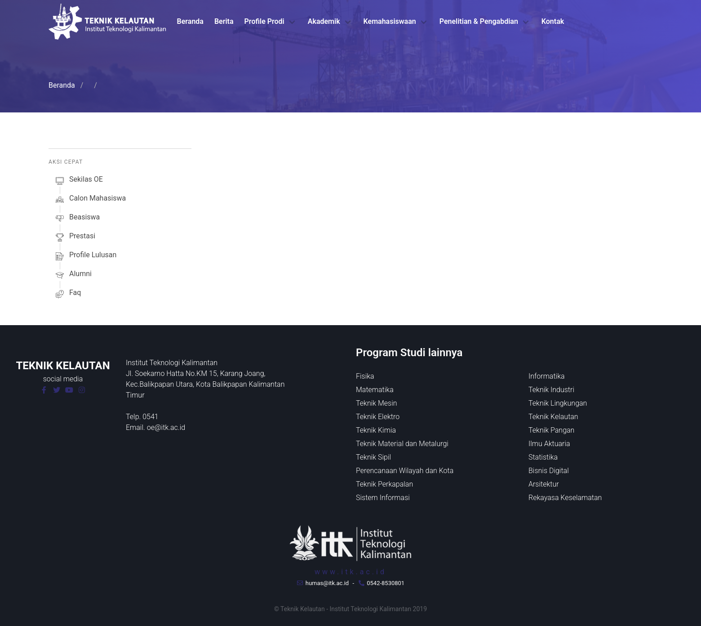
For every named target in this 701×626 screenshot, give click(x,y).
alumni (73, 275)
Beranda (190, 21)
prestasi (74, 237)
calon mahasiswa (90, 200)
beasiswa (77, 218)
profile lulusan (85, 256)
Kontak (552, 21)
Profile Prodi (264, 21)
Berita (224, 21)
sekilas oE (78, 181)
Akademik (324, 21)
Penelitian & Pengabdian (478, 21)
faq (67, 294)
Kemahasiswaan (390, 21)
